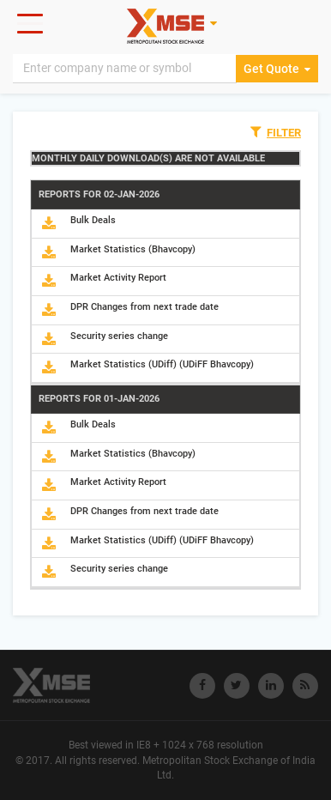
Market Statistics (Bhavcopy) (133, 249)
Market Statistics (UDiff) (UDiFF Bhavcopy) (162, 364)
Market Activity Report (118, 277)
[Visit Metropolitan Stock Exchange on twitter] (237, 686)
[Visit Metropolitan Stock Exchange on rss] (305, 686)
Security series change (119, 336)
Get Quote (277, 69)
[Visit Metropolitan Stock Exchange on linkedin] (271, 686)
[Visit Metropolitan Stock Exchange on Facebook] (202, 686)
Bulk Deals (93, 220)
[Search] (125, 68)
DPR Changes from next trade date (144, 306)
